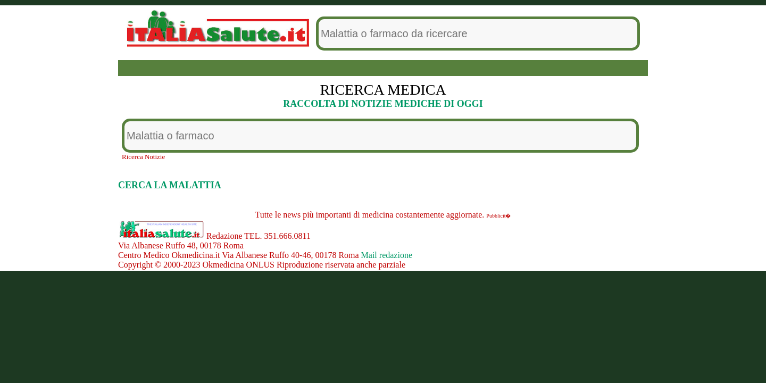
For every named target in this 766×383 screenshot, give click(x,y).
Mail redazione (386, 255)
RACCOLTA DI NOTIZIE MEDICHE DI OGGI (383, 103)
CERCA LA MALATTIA (169, 185)
